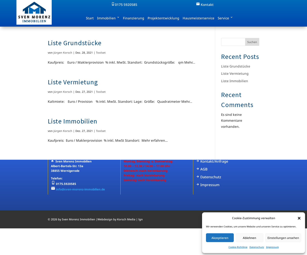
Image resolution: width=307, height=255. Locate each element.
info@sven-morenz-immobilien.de (80, 189)
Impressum (272, 247)
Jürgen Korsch (62, 52)
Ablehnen (249, 238)
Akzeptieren (219, 238)
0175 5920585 (124, 4)
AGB (202, 169)
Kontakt (205, 4)
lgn (140, 219)
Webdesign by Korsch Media (116, 219)
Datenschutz (256, 247)
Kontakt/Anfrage (212, 161)
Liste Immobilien (72, 121)
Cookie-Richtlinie (237, 247)
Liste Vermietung (73, 82)
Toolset (101, 52)
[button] (299, 218)
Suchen (252, 42)
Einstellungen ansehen (283, 238)
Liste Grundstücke (74, 43)
